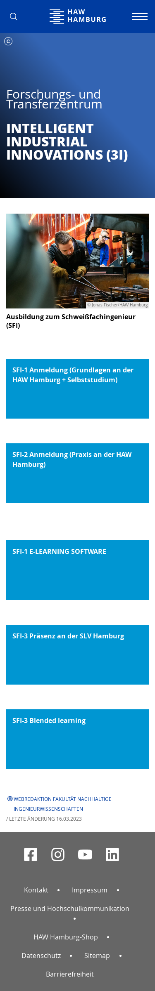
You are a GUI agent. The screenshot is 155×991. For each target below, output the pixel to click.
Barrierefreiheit (70, 974)
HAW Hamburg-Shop (65, 937)
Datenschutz (41, 955)
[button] (16, 16)
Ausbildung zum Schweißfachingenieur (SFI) (71, 321)
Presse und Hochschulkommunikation (69, 908)
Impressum (89, 889)
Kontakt (36, 889)
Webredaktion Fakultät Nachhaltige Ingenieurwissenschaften (63, 804)
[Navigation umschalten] (138, 16)
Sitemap (97, 955)
